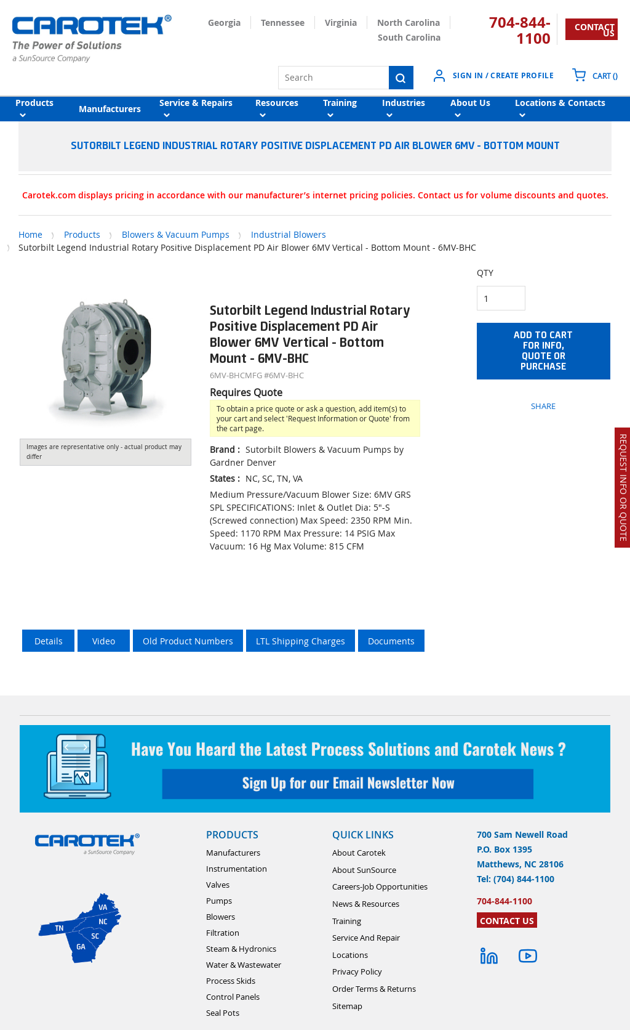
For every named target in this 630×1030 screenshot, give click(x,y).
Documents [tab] (391, 641)
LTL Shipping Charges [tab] (300, 641)
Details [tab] (48, 641)
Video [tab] (103, 641)
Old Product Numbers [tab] (188, 641)
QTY (485, 272)
